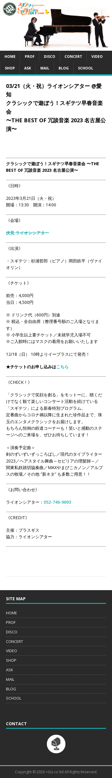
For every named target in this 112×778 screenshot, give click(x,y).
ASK (27, 68)
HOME (10, 56)
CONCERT (73, 56)
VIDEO (97, 56)
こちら (62, 366)
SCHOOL (85, 68)
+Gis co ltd (55, 771)
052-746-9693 (57, 502)
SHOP (10, 68)
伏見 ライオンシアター (27, 233)
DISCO (49, 56)
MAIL (44, 68)
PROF (30, 56)
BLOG (64, 68)
